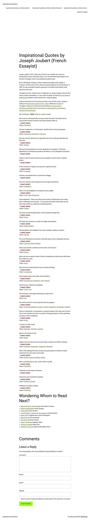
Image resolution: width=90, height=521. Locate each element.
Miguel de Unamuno (27, 427)
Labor (42, 281)
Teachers (40, 329)
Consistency (28, 272)
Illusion (26, 252)
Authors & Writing (34, 357)
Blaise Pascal (33, 108)
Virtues (46, 307)
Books (33, 243)
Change (40, 307)
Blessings (49, 346)
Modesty (26, 381)
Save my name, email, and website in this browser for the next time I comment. (45, 499)
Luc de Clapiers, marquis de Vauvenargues (34, 413)
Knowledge (60, 307)
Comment (22, 455)
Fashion (26, 208)
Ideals (26, 226)
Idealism (31, 226)
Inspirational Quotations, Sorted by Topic (75, 8)
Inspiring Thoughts (82, 12)
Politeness (27, 390)
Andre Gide (24, 411)
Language (27, 171)
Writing (26, 357)
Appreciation (34, 346)
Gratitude (27, 346)
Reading (37, 243)
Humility (32, 381)
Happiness (42, 346)
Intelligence (27, 186)
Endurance (36, 281)
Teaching (34, 329)
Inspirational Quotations (10, 4)
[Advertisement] (45, 32)
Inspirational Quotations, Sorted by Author (17, 8)
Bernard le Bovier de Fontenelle (30, 406)
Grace (26, 320)
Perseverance (28, 281)
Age (25, 298)
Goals (26, 307)
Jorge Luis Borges (26, 422)
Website (21, 491)
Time (29, 289)
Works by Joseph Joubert (43, 114)
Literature (27, 243)
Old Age (26, 235)
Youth (26, 289)
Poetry (26, 217)
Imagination (52, 307)
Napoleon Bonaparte (25, 89)
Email (21, 483)
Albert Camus (25, 415)
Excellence (27, 125)
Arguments (27, 134)
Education (27, 329)
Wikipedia (26, 114)
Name (21, 474)
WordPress (84, 516)
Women (26, 145)
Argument (43, 134)
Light (29, 195)
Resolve (47, 281)
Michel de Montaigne (27, 408)
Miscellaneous (32, 307)
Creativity (67, 307)
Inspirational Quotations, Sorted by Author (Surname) (47, 8)
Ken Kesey (24, 420)
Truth (25, 195)
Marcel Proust (25, 418)
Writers (43, 357)
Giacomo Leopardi (26, 424)
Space (26, 338)
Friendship (27, 366)
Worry (26, 263)
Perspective (35, 134)
